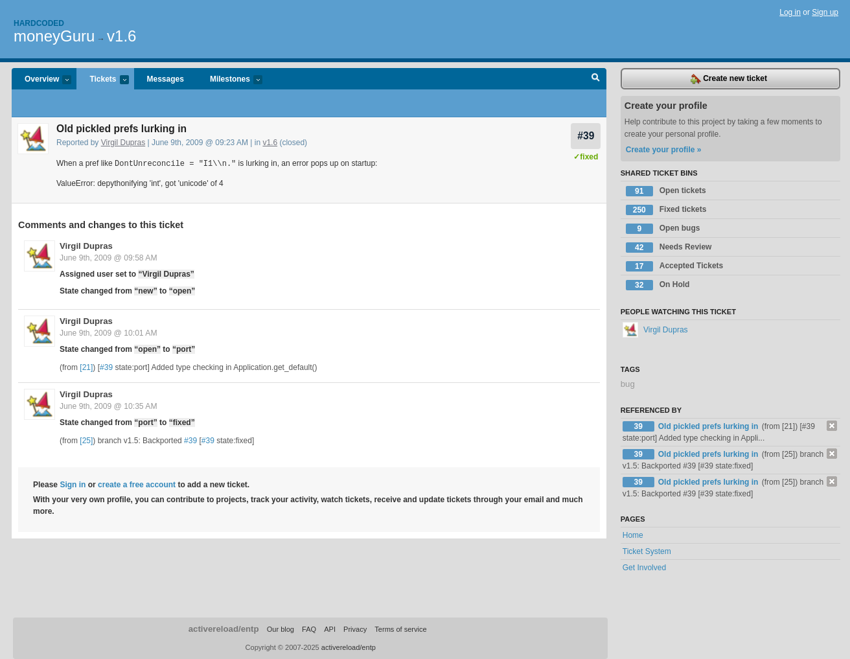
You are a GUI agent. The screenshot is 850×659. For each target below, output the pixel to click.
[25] (86, 440)
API (330, 629)
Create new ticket (729, 79)
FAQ (309, 629)
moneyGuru (54, 36)
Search (595, 79)
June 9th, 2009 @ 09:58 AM (108, 257)
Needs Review (669, 247)
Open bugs (663, 229)
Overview (41, 80)
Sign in (73, 484)
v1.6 (121, 36)
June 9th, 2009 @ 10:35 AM (108, 405)
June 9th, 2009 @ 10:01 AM (108, 332)
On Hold (658, 285)
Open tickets (666, 191)
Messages (165, 79)
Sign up (825, 12)
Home (633, 535)
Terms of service (400, 629)
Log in (790, 12)
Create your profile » (664, 149)
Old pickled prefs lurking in (709, 426)
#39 (585, 135)
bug (628, 384)
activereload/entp (224, 629)
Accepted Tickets (675, 266)
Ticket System (647, 551)
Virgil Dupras (123, 142)
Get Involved (644, 567)
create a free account (137, 484)
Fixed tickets (666, 210)
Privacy (355, 629)
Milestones (229, 80)
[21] (86, 366)
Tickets (102, 80)
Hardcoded (39, 23)
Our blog (280, 629)
